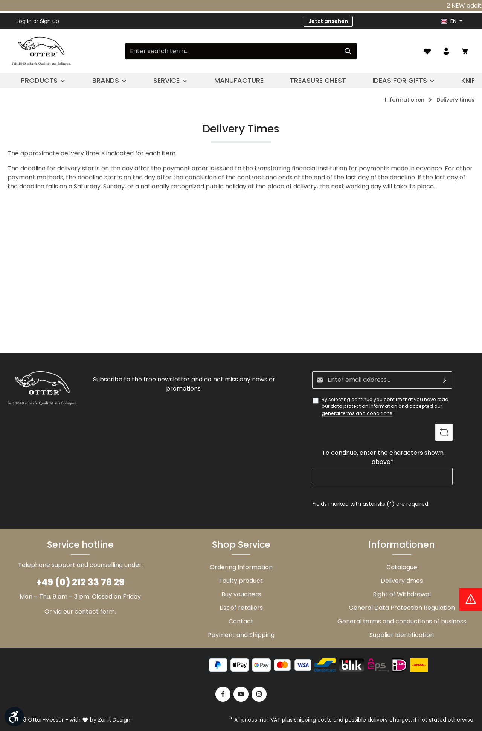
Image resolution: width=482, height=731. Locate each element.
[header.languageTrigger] (451, 21)
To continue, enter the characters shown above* (383, 457)
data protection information (364, 406)
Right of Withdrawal (402, 594)
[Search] (348, 51)
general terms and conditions (357, 413)
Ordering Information (241, 567)
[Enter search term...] (232, 51)
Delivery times (402, 580)
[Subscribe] (445, 380)
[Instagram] (259, 694)
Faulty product (241, 580)
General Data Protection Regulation (402, 607)
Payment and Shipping (241, 635)
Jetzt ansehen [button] (328, 21)
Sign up (49, 21)
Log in (24, 21)
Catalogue (401, 567)
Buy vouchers (241, 594)
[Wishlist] (427, 51)
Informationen (401, 544)
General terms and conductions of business (401, 621)
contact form (95, 611)
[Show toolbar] (14, 716)
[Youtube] (241, 694)
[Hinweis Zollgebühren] (470, 599)
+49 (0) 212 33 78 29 (80, 582)
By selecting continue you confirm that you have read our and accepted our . (385, 406)
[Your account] (446, 51)
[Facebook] (222, 694)
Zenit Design (114, 719)
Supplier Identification (401, 635)
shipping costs (313, 719)
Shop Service (241, 544)
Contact (241, 621)
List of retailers (241, 607)
